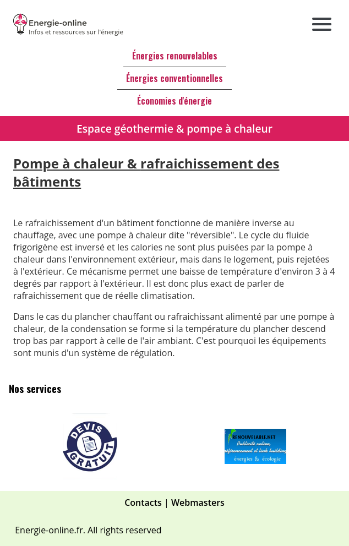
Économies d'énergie (174, 100)
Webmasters (198, 502)
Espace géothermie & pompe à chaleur (174, 128)
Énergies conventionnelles (174, 78)
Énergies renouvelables (174, 55)
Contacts (143, 502)
